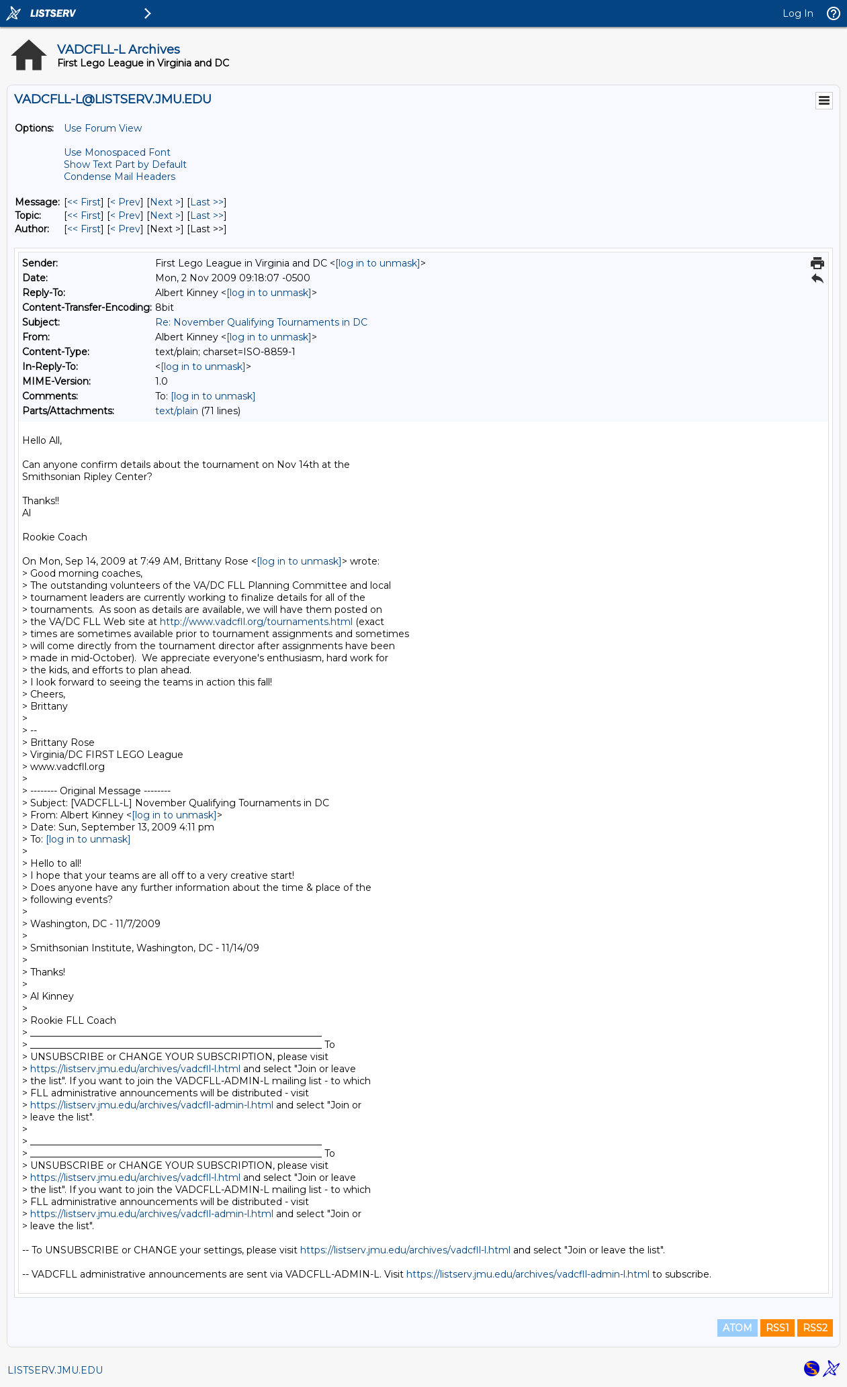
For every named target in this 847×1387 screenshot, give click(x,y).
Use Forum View (103, 128)
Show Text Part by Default (125, 164)
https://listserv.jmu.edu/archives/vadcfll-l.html (135, 1069)
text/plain (176, 411)
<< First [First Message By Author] (84, 229)
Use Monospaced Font (117, 152)
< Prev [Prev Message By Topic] (125, 215)
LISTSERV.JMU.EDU (55, 1370)
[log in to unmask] (377, 263)
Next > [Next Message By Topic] (165, 215)
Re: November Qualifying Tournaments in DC (261, 322)
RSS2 (815, 1328)
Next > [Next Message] (165, 202)
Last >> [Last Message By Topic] (207, 215)
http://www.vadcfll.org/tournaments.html (256, 622)
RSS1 (777, 1328)
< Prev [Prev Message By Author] (125, 229)
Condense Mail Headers (119, 177)
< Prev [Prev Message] (125, 202)
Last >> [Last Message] (207, 202)
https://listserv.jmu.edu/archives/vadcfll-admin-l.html (151, 1105)
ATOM (737, 1328)
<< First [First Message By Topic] (84, 215)
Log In (798, 13)
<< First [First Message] (84, 202)
